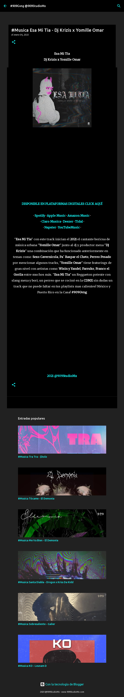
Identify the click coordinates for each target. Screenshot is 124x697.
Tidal (79, 221)
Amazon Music (78, 215)
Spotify (40, 215)
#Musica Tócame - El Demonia (36, 498)
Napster (50, 227)
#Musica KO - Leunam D (32, 665)
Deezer (68, 221)
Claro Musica (51, 221)
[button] (13, 42)
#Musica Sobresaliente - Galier (36, 624)
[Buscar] (119, 5)
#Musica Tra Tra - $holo (32, 456)
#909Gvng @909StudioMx (28, 6)
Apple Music (56, 215)
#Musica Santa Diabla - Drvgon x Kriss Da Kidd (45, 582)
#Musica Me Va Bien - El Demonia (38, 540)
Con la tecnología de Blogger (62, 684)
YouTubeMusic (69, 227)
